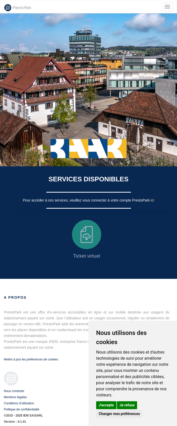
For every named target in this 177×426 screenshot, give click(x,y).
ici (152, 200)
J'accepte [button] (106, 405)
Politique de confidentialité (21, 409)
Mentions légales (15, 397)
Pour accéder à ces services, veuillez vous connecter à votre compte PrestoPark (87, 200)
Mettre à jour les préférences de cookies (31, 359)
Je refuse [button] (127, 405)
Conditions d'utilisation (19, 403)
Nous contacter (14, 391)
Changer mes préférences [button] (119, 414)
